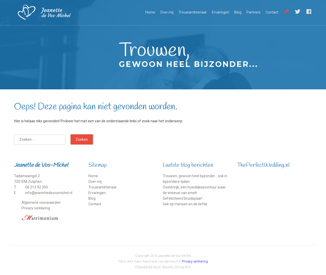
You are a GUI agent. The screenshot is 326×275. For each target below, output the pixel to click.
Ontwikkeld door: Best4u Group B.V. (163, 267)
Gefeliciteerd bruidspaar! (182, 198)
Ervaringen (220, 12)
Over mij (166, 12)
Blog (237, 12)
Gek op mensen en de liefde (185, 204)
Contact (272, 12)
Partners (254, 12)
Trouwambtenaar (193, 12)
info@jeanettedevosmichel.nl (48, 193)
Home (150, 12)
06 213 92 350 (36, 187)
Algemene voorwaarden (41, 202)
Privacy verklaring (36, 208)
